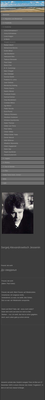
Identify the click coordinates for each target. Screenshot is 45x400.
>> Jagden (6, 158)
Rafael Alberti (8, 45)
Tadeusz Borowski (10, 59)
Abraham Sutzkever (11, 117)
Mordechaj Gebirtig (10, 85)
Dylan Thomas (9, 123)
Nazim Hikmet (9, 91)
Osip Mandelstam (10, 100)
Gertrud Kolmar (9, 97)
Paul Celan (8, 62)
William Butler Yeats (11, 134)
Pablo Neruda (9, 108)
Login (4, 183)
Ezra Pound (8, 111)
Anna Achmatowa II (11, 30)
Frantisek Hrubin (9, 94)
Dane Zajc (7, 149)
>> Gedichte (7, 27)
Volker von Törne (10, 126)
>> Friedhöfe (7, 23)
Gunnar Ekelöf (9, 77)
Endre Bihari (8, 51)
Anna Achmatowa (10, 33)
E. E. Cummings (9, 68)
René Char (8, 65)
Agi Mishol (7, 106)
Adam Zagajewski (10, 146)
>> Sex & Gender (9, 166)
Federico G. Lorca (10, 80)
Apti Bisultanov (9, 54)
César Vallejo (8, 132)
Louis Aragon (8, 36)
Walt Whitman (9, 140)
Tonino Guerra (9, 88)
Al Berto (7, 39)
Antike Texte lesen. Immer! (12, 175)
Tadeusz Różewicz (10, 114)
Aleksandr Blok (9, 56)
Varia (4, 179)
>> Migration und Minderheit (12, 19)
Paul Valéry (8, 129)
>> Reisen (6, 162)
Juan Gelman (8, 82)
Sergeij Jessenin (9, 42)
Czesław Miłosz (9, 103)
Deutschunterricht (10, 155)
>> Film (5, 171)
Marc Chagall (8, 71)
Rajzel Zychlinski (10, 152)
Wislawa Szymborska (11, 120)
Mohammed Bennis (11, 48)
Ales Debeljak (9, 74)
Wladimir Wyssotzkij (11, 143)
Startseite (6, 15)
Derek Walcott (9, 137)
